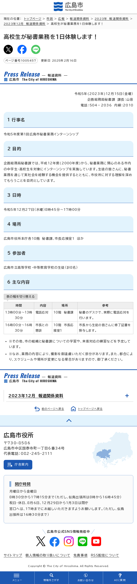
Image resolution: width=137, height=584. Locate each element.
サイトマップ (13, 555)
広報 (61, 18)
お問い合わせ (85, 580)
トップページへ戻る (90, 408)
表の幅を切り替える (20, 296)
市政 (50, 18)
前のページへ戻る (53, 408)
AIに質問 (120, 580)
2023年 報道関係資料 (112, 18)
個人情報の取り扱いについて (47, 555)
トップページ (32, 18)
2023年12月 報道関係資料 (25, 23)
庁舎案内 (22, 464)
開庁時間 (23, 484)
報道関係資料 (79, 18)
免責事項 (81, 555)
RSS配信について (105, 555)
